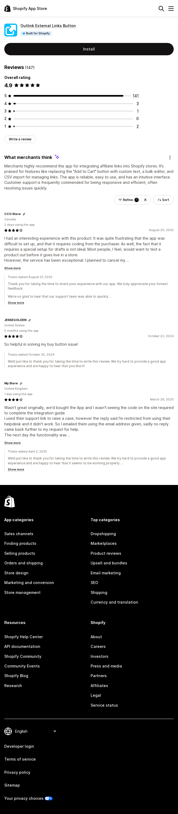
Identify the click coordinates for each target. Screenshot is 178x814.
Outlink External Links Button (48, 25)
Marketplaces (104, 543)
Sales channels (18, 533)
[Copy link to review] (24, 214)
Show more (12, 268)
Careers (98, 646)
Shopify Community (22, 656)
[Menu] (171, 8)
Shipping (99, 592)
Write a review (20, 139)
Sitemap (12, 785)
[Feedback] (170, 157)
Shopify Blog (16, 675)
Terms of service (20, 759)
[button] (145, 200)
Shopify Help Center (23, 636)
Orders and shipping (23, 563)
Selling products (19, 553)
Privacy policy (17, 772)
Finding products (20, 543)
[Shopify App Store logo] (25, 8)
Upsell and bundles (109, 563)
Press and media (106, 666)
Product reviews (106, 553)
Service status (104, 705)
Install (89, 49)
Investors (99, 656)
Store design (16, 573)
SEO (94, 582)
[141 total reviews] (136, 95)
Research (13, 685)
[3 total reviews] (138, 103)
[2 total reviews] (138, 126)
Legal (96, 695)
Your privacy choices (24, 798)
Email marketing (106, 573)
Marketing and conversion (29, 582)
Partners (99, 675)
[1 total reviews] (138, 111)
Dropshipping (103, 533)
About (96, 636)
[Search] (161, 8)
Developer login (19, 746)
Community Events (22, 666)
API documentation (22, 646)
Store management (22, 592)
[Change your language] (35, 731)
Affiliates (99, 685)
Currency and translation (114, 602)
